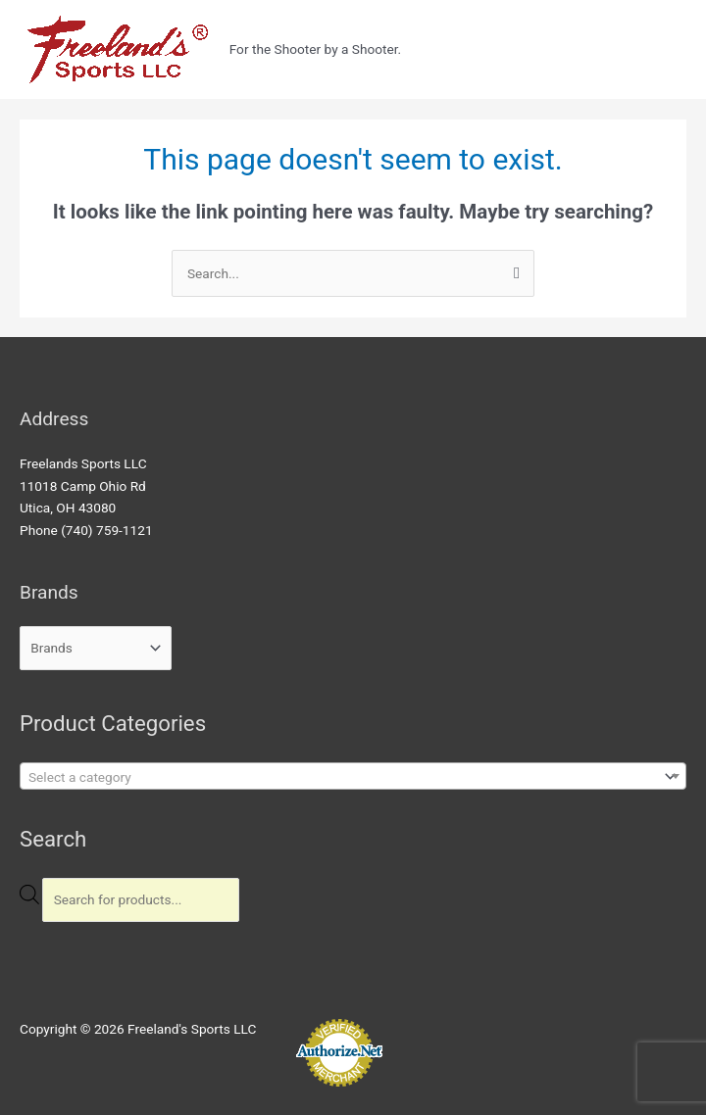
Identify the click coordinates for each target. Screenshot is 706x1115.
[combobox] (353, 776)
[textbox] (340, 777)
